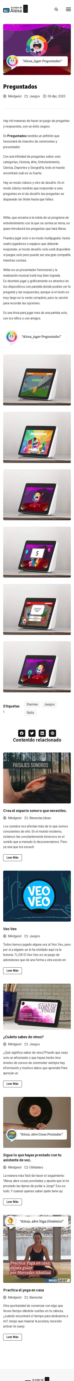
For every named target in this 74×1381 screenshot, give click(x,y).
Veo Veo (10, 928)
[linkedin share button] (42, 733)
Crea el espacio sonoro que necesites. (35, 810)
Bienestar (35, 1297)
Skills (30, 712)
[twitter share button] (32, 733)
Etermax (32, 704)
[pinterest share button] (52, 733)
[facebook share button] (21, 733)
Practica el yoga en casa (23, 1290)
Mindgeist (12, 96)
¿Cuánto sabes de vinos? (23, 1036)
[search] (58, 9)
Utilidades (36, 1167)
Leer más (13, 858)
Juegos (34, 96)
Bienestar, (36, 818)
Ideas (47, 818)
